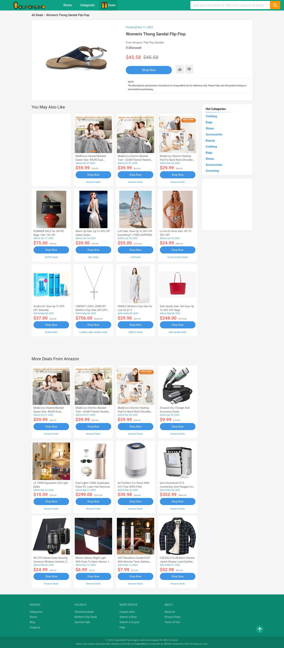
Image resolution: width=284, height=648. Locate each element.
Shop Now (149, 70)
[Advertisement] (51, 149)
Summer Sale (82, 622)
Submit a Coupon (130, 622)
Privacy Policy (173, 616)
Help (122, 627)
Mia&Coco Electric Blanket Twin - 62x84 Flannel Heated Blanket (134, 160)
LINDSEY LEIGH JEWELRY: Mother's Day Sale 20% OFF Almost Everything (91, 310)
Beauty (210, 140)
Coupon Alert (127, 611)
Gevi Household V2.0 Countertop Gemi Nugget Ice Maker (176, 486)
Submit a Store (128, 616)
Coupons (35, 627)
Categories (87, 5)
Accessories (214, 134)
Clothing (211, 116)
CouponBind (140, 644)
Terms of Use (172, 622)
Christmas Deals (84, 611)
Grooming (212, 171)
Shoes (210, 128)
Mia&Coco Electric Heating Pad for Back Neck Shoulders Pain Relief (177, 160)
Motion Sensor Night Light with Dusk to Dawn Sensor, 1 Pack (92, 561)
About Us (170, 611)
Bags (209, 122)
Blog (32, 622)
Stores (67, 5)
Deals (108, 5)
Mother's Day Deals (86, 616)
